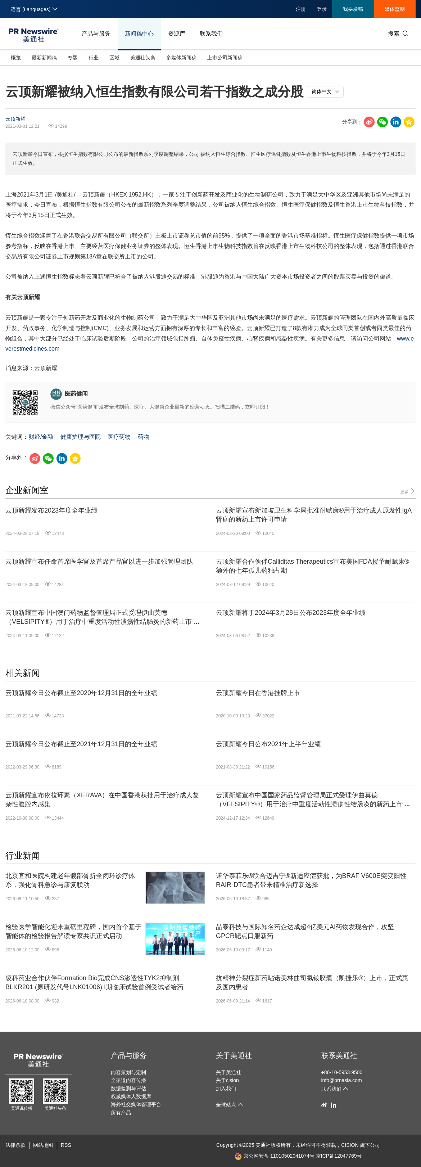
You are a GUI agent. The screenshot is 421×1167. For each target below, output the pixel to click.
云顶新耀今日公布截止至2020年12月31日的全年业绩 (81, 693)
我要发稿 (353, 9)
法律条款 (15, 1145)
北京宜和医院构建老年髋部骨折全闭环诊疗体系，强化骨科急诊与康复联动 (70, 880)
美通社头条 (142, 57)
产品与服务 (96, 34)
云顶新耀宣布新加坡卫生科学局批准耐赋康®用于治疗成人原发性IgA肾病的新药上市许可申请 (314, 515)
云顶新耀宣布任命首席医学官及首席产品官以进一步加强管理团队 (99, 561)
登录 (322, 9)
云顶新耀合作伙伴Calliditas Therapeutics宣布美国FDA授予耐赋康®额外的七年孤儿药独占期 (312, 566)
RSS (66, 1145)
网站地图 (43, 1145)
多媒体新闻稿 (181, 57)
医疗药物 (119, 437)
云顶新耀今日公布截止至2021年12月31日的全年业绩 (81, 744)
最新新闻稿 (44, 57)
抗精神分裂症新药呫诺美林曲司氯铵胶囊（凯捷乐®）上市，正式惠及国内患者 (312, 982)
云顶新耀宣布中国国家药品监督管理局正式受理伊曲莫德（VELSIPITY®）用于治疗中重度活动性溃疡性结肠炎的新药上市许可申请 (312, 800)
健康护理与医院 (80, 437)
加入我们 (226, 1088)
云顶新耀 (15, 119)
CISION (349, 1145)
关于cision (227, 1080)
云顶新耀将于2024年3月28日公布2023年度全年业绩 (291, 612)
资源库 (176, 34)
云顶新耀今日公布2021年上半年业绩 (268, 744)
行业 (94, 57)
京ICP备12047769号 (339, 1156)
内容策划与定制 (128, 1072)
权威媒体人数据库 (131, 1096)
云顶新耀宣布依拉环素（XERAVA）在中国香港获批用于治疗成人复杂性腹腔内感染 (102, 800)
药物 (143, 437)
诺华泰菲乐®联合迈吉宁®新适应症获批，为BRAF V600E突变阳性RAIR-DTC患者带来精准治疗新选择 (311, 880)
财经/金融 (41, 437)
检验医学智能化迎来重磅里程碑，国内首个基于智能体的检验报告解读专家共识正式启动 (73, 931)
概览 (16, 57)
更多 (408, 491)
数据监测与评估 (128, 1088)
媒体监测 (395, 9)
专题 (73, 57)
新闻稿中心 (139, 34)
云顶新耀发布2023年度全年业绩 (51, 510)
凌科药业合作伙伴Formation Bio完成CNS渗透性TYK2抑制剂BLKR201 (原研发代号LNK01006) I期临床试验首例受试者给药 (94, 982)
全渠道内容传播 (128, 1080)
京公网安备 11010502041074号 (274, 1156)
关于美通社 (234, 1055)
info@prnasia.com (341, 1080)
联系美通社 (339, 1055)
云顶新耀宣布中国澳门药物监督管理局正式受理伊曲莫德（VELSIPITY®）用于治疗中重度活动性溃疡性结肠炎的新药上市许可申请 (101, 617)
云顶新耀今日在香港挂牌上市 (258, 693)
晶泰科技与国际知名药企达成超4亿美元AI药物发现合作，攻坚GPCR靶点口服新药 (305, 931)
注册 (301, 9)
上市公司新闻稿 (225, 57)
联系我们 (211, 34)
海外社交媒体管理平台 (136, 1104)
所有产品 (121, 1113)
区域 (114, 57)
